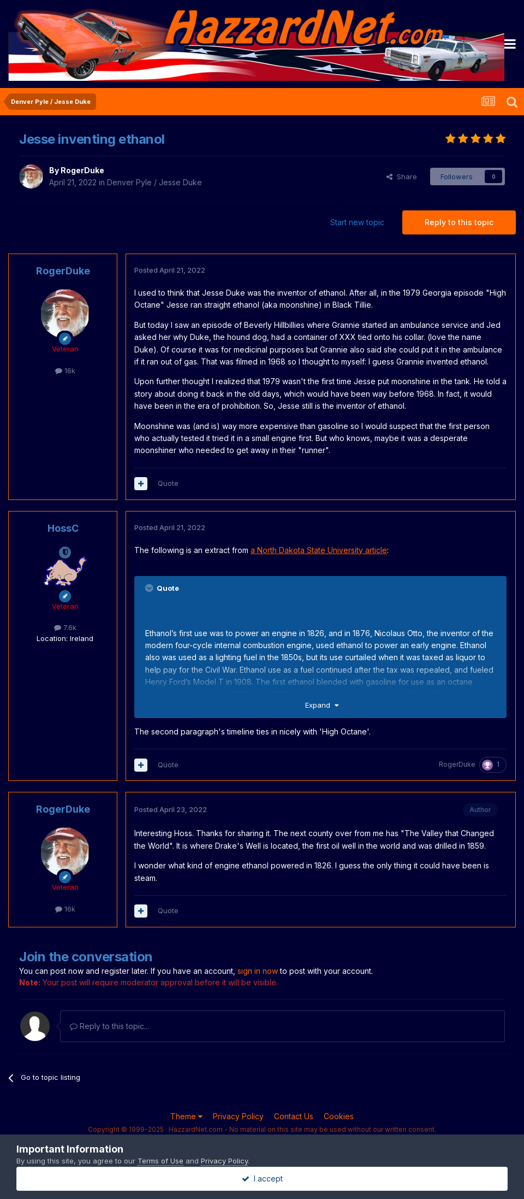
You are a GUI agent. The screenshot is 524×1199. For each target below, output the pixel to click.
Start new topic (357, 222)
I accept (262, 1178)
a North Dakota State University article (319, 550)
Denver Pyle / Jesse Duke (154, 182)
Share (401, 176)
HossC (63, 528)
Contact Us (293, 1116)
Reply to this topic (459, 222)
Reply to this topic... (109, 1026)
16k (65, 370)
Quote (168, 483)
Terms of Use (160, 1160)
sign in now (257, 970)
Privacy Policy (238, 1116)
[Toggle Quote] (150, 588)
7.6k (65, 627)
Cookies (339, 1116)
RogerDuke (82, 170)
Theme (186, 1116)
